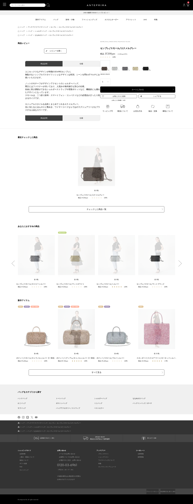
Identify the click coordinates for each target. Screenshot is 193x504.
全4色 (76, 352)
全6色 (36, 352)
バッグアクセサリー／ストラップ (68, 405)
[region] (96, 166)
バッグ (30, 31)
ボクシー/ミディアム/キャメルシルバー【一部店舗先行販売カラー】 (84, 357)
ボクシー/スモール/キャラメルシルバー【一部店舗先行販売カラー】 (44, 357)
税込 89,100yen (64, 360)
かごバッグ (22, 400)
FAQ (19, 466)
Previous (13, 262)
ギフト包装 (21, 463)
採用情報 (139, 456)
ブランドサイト (101, 453)
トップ (22, 27)
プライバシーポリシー (148, 491)
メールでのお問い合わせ (65, 453)
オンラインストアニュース (105, 466)
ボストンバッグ (61, 400)
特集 (97, 463)
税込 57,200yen (84, 198)
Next (180, 262)
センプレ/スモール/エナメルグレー (91, 195)
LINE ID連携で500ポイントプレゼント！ (96, 13)
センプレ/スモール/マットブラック (152, 283)
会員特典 (21, 453)
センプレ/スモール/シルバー (109, 283)
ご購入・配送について (25, 456)
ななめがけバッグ (41, 35)
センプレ (53, 27)
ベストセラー (99, 405)
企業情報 (139, 453)
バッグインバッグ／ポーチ (142, 400)
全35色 (157, 352)
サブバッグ (22, 405)
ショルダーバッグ (41, 31)
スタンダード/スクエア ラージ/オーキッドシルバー (158, 357)
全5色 (96, 191)
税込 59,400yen (24, 360)
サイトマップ (22, 469)
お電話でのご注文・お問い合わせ (69, 469)
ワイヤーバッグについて (104, 460)
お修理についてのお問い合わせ (67, 456)
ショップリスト (101, 456)
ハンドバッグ (22, 396)
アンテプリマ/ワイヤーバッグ (38, 27)
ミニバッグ (98, 400)
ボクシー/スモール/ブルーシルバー (112, 357)
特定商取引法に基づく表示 (166, 491)
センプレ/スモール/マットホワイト (71, 283)
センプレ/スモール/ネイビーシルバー (32, 283)
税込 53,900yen (144, 360)
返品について (22, 460)
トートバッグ (61, 396)
